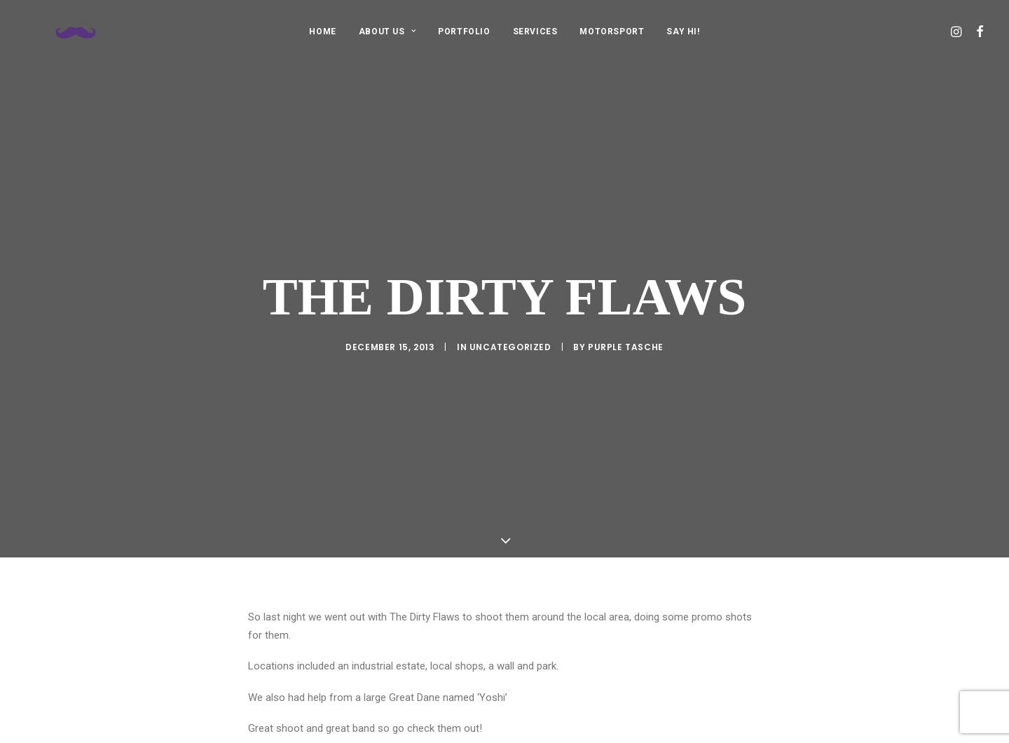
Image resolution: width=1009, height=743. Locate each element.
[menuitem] (322, 31)
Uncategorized (510, 328)
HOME (322, 31)
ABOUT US (387, 31)
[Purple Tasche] (63, 31)
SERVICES (535, 31)
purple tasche (626, 328)
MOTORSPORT (611, 31)
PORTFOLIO (464, 31)
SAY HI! (682, 31)
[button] (957, 31)
